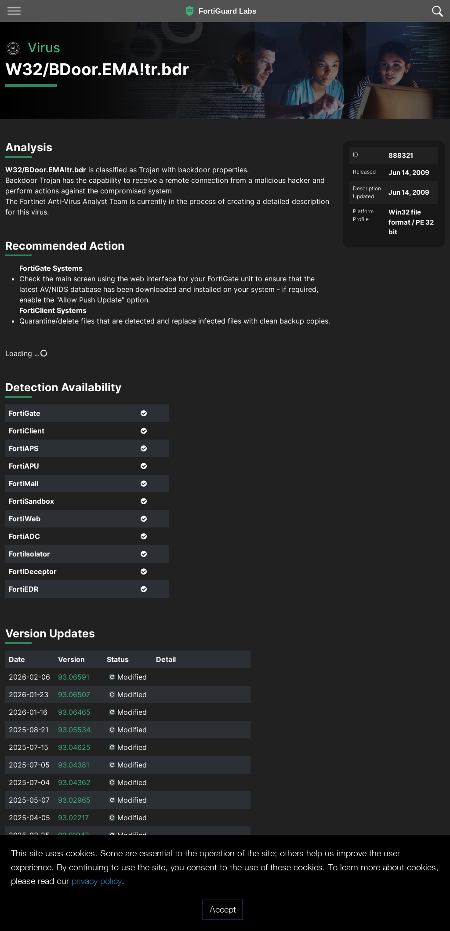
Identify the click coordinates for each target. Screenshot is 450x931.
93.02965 (74, 800)
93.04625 (74, 747)
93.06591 (73, 677)
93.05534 (74, 729)
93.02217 (73, 817)
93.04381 (73, 764)
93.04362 (74, 782)
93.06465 (74, 712)
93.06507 (74, 694)
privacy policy (97, 880)
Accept (223, 909)
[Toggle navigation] (14, 11)
